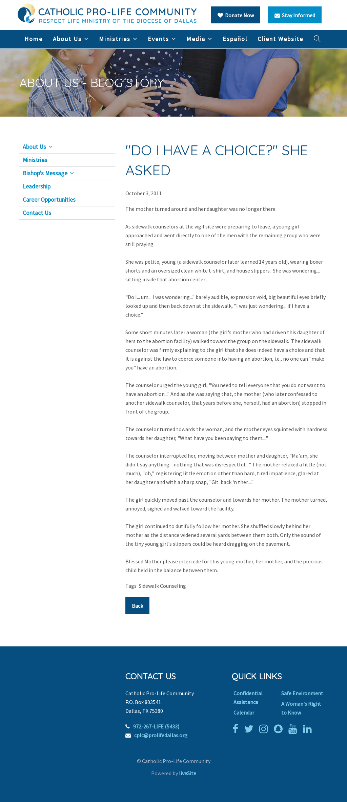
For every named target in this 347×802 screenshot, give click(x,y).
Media (195, 39)
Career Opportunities (49, 199)
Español (235, 39)
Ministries (114, 39)
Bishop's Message (45, 173)
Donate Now (236, 15)
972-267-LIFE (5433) (156, 726)
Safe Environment (302, 693)
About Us (67, 39)
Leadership (36, 186)
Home (33, 39)
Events (158, 39)
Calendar (243, 712)
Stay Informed (294, 15)
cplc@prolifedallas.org (160, 735)
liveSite (187, 773)
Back (137, 605)
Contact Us (37, 213)
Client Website (280, 39)
